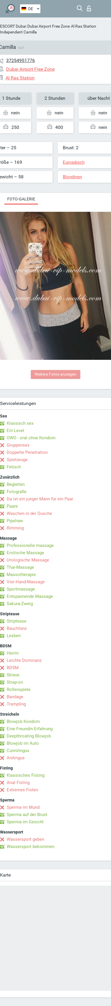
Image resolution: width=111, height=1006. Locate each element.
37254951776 (20, 60)
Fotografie (16, 491)
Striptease (16, 621)
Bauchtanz (17, 628)
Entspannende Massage (30, 596)
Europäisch (74, 162)
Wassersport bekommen (30, 846)
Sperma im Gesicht (25, 821)
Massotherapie (21, 574)
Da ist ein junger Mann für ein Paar (40, 499)
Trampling (16, 704)
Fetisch (14, 467)
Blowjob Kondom (23, 721)
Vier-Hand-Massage (26, 581)
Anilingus (16, 757)
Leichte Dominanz (24, 660)
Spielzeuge (17, 459)
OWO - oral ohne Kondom (31, 437)
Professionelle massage (30, 545)
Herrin (13, 653)
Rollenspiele (19, 689)
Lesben (14, 635)
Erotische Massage (25, 552)
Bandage (15, 696)
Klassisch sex (20, 423)
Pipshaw (15, 520)
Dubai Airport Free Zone (48, 26)
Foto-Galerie (21, 199)
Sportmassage (21, 589)
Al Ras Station (83, 26)
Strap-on (15, 682)
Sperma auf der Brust (27, 814)
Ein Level (15, 430)
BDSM (13, 667)
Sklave (13, 675)
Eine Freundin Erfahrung (30, 728)
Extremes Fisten (22, 789)
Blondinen (72, 176)
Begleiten (16, 484)
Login (89, 8)
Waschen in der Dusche (29, 513)
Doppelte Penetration (27, 452)
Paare (12, 506)
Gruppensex (18, 445)
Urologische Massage (28, 560)
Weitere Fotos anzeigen (55, 374)
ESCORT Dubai (13, 26)
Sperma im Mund (23, 807)
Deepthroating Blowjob (29, 736)
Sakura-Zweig (20, 603)
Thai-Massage (20, 567)
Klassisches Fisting (25, 775)
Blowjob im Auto (23, 743)
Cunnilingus (18, 750)
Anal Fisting (18, 782)
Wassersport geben (25, 839)
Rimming (15, 528)
